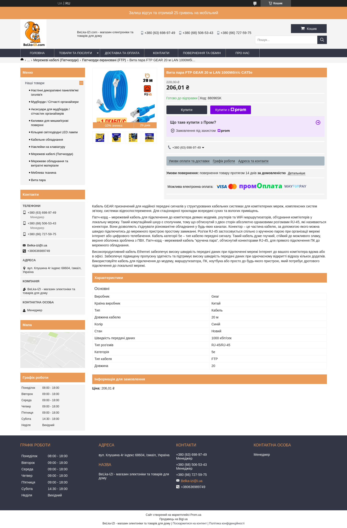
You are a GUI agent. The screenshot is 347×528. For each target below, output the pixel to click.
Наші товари (35, 83)
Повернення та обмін (202, 53)
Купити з (230, 110)
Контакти (161, 53)
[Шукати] (322, 40)
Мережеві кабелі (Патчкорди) (56, 60)
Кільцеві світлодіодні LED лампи (54, 132)
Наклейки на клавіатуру (48, 147)
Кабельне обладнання (47, 139)
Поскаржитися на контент (190, 523)
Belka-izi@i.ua (37, 245)
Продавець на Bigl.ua (173, 519)
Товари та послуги (75, 53)
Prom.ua (195, 515)
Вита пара (38, 180)
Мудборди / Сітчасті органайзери (55, 102)
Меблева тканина (43, 172)
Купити (187, 110)
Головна (37, 53)
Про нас (242, 53)
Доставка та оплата (122, 53)
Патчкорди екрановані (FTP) (104, 60)
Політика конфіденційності (227, 523)
